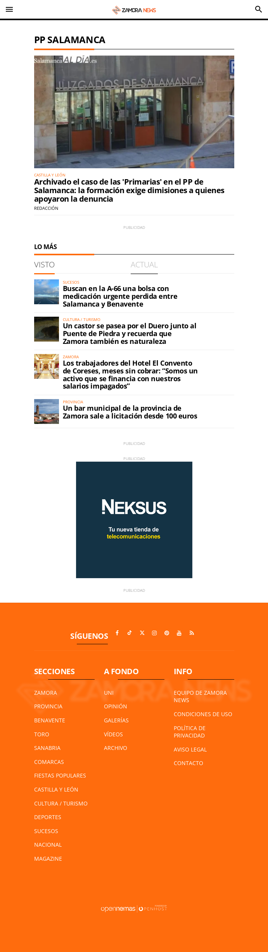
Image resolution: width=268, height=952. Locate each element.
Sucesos (46, 831)
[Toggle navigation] (9, 9)
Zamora (45, 692)
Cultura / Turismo (61, 803)
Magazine (48, 858)
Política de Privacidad (190, 731)
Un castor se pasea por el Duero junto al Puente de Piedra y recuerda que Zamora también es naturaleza (130, 333)
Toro (41, 734)
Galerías (116, 720)
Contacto (188, 763)
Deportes (47, 817)
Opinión (115, 706)
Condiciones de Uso (203, 714)
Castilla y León (56, 789)
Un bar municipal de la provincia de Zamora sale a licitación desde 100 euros (130, 411)
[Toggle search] (258, 9)
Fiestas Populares (60, 775)
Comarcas (49, 761)
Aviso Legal (190, 749)
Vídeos (113, 734)
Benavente (49, 720)
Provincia (48, 706)
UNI (109, 692)
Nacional (48, 844)
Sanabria (47, 747)
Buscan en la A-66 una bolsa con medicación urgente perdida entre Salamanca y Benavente (120, 296)
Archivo (115, 747)
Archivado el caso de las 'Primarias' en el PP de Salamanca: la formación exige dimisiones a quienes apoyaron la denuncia (129, 190)
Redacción (46, 208)
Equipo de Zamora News (200, 696)
